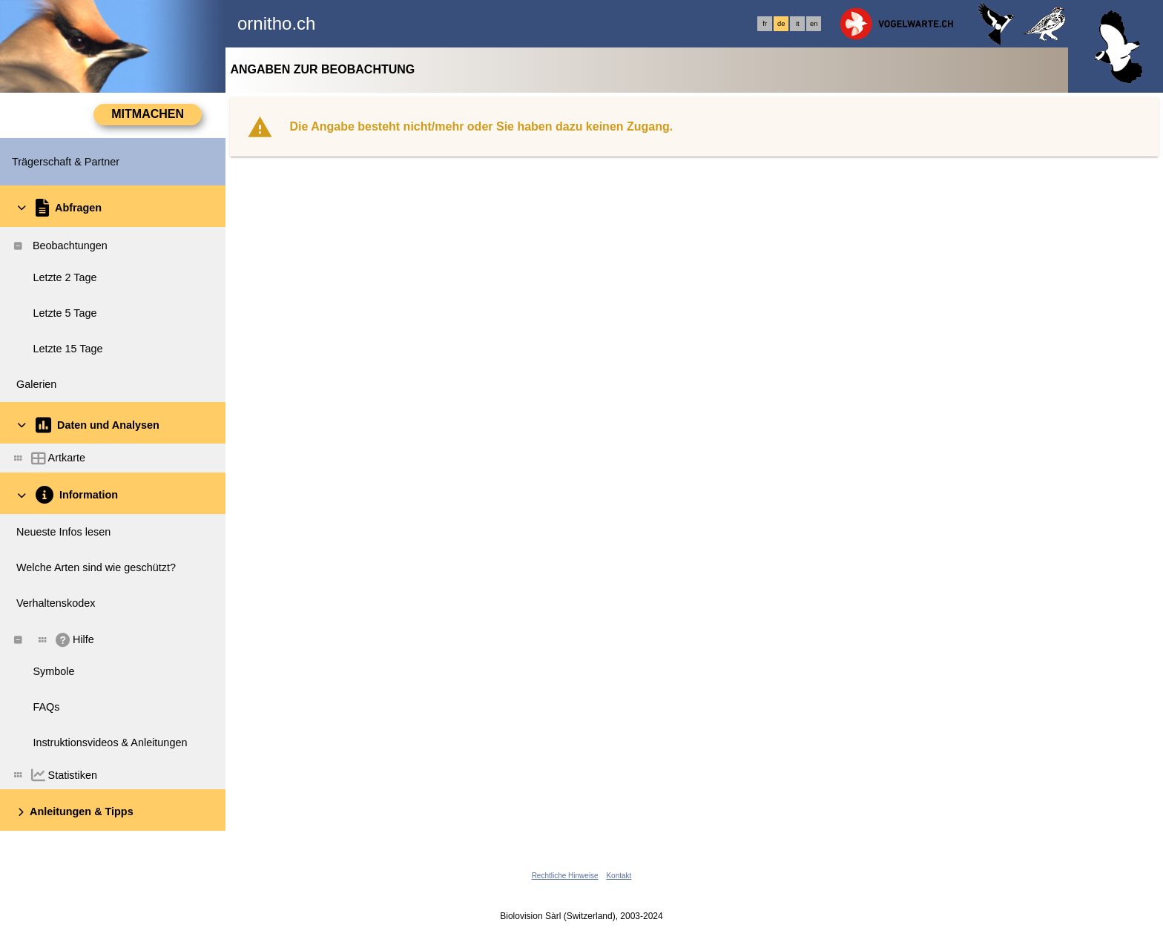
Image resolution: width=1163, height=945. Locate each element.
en (813, 23)
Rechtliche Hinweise (565, 876)
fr (764, 23)
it (798, 23)
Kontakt (618, 876)
